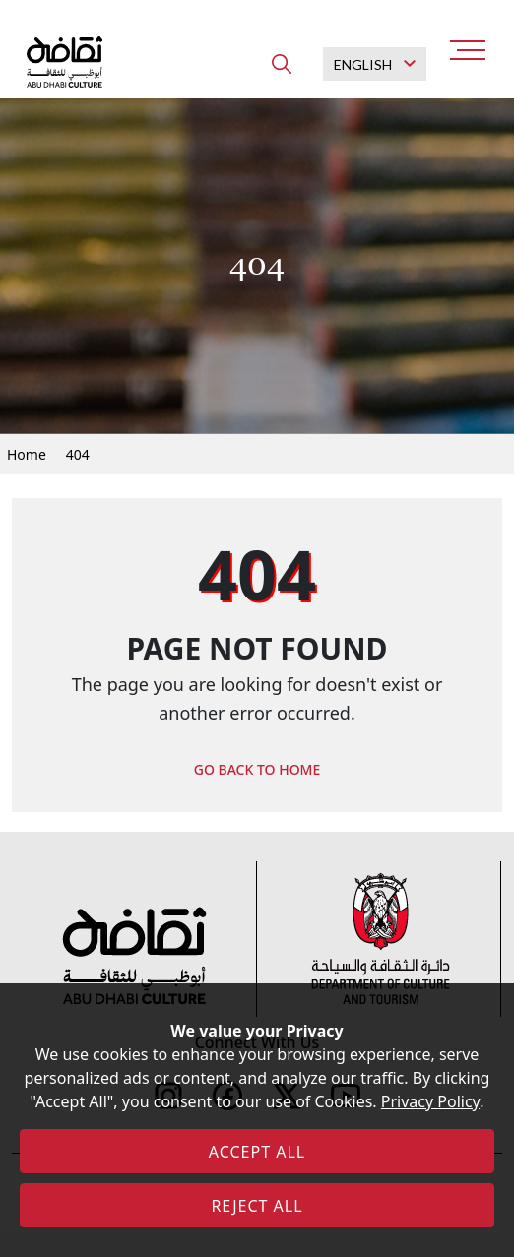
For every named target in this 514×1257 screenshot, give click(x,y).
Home (26, 454)
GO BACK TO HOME (257, 769)
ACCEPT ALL (257, 1152)
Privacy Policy (430, 1101)
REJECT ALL (256, 1206)
